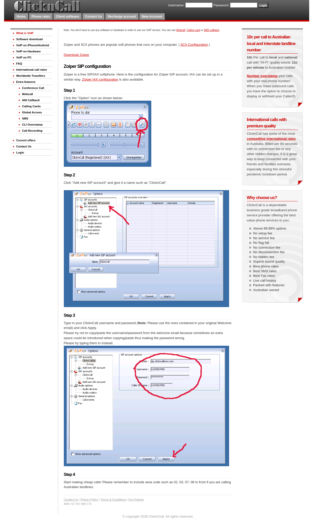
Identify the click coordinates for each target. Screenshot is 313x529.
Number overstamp (262, 76)
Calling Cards (31, 106)
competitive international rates (271, 139)
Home (21, 16)
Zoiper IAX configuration (100, 79)
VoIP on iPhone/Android (32, 45)
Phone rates (41, 16)
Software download (29, 39)
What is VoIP (25, 33)
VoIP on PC (24, 57)
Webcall (27, 94)
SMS (25, 118)
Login (20, 152)
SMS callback (211, 30)
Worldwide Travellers (30, 75)
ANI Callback (31, 100)
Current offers (26, 140)
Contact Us (93, 16)
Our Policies (136, 499)
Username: (176, 5)
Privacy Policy (89, 499)
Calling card (193, 30)
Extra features (26, 81)
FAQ (19, 63)
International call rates (31, 69)
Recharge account (122, 16)
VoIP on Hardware (28, 51)
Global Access (32, 112)
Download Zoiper (76, 55)
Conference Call (33, 87)
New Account (152, 16)
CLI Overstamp (32, 124)
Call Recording (32, 130)
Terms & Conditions (113, 499)
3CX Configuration (194, 45)
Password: (221, 5)
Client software (67, 16)
